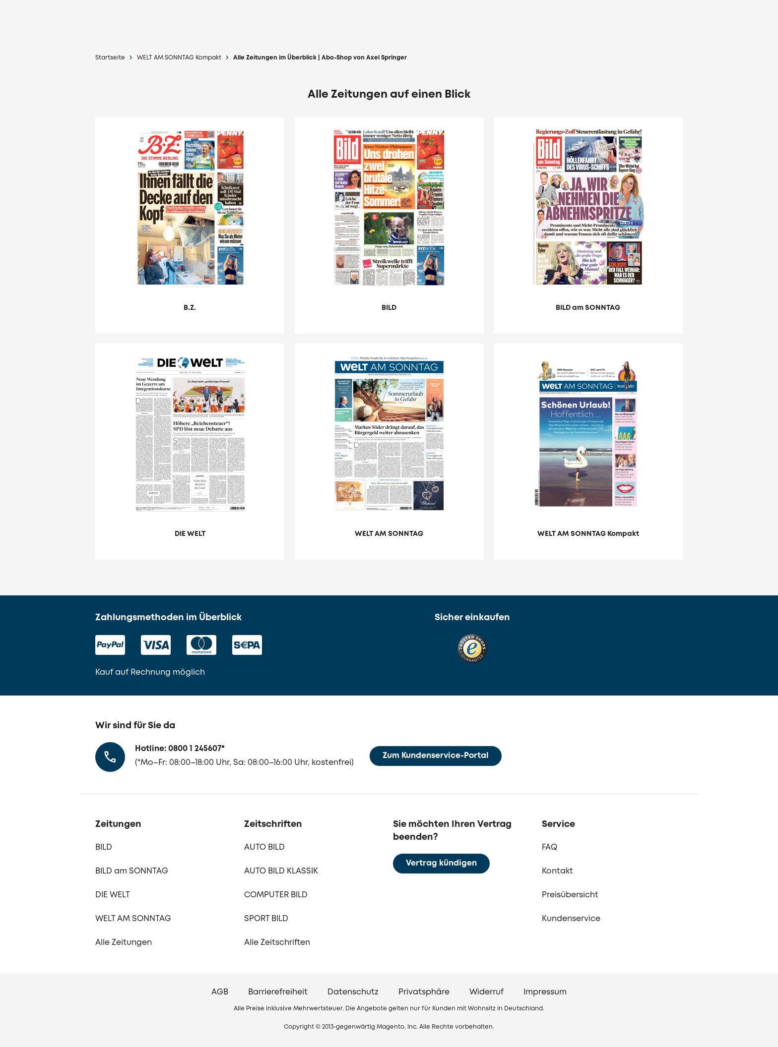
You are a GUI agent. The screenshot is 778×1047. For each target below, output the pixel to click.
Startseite (110, 57)
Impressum (545, 992)
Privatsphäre (424, 992)
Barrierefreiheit (278, 992)
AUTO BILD (264, 847)
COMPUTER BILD (276, 895)
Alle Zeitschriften (277, 942)
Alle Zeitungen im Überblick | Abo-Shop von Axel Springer (320, 57)
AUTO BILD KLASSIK (281, 871)
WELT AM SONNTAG (133, 919)
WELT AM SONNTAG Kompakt (179, 57)
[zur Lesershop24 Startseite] (168, 20)
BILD (103, 847)
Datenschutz (353, 992)
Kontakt (557, 871)
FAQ (549, 847)
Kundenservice (571, 919)
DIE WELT (112, 895)
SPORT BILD (266, 919)
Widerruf (486, 992)
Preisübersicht (570, 895)
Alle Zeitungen (123, 942)
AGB (219, 992)
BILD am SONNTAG (131, 871)
